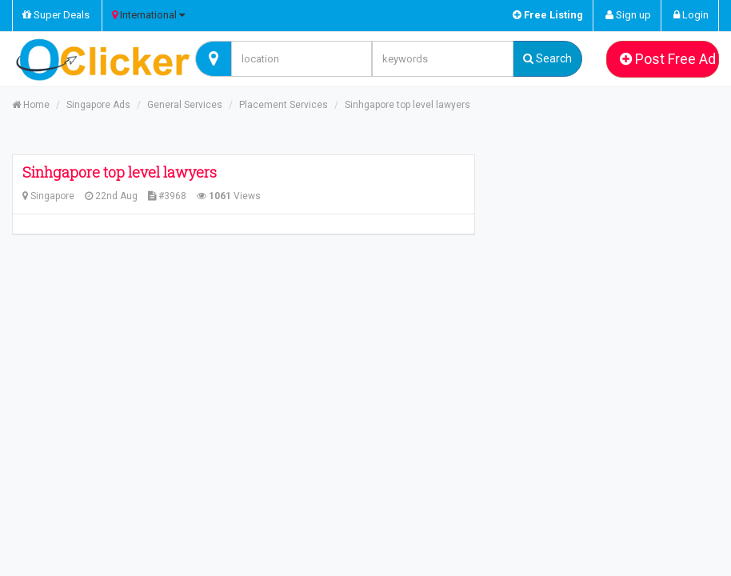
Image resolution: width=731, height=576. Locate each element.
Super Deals (56, 15)
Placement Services (283, 104)
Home (31, 104)
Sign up (628, 15)
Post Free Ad (668, 58)
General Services (184, 104)
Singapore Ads (98, 104)
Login (691, 15)
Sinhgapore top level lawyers (407, 104)
